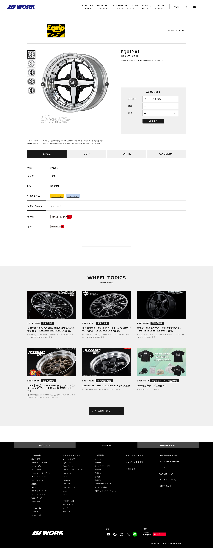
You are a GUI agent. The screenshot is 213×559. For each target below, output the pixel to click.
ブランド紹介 (37, 477)
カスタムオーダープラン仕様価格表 (145, 82)
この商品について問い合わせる (106, 251)
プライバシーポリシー (169, 490)
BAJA (65, 501)
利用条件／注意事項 (39, 473)
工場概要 (98, 480)
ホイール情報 (37, 480)
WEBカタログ (37, 508)
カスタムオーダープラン (41, 484)
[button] (43, 84)
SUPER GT (67, 484)
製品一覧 (37, 466)
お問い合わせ (165, 496)
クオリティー (68, 519)
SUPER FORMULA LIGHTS (73, 480)
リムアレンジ (57, 196)
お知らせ (35, 522)
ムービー (163, 478)
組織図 (97, 487)
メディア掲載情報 (135, 473)
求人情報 (132, 479)
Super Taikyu (68, 477)
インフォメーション (39, 501)
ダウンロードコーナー (169, 472)
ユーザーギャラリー (168, 466)
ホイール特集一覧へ (106, 421)
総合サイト (44, 456)
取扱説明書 (36, 512)
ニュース (37, 518)
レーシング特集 (69, 470)
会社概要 (98, 491)
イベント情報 (37, 526)
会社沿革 (98, 484)
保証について (37, 498)
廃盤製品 (35, 494)
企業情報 (100, 466)
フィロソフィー (100, 470)
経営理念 (98, 473)
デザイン (66, 522)
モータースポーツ (168, 456)
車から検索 (36, 470)
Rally (65, 487)
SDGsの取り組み (101, 498)
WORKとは (69, 511)
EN (178, 7)
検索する (153, 126)
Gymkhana (67, 473)
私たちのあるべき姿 (102, 477)
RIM (29, 186)
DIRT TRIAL (67, 494)
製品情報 (171, 30)
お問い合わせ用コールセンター (106, 501)
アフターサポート (38, 505)
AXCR (65, 505)
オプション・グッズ (39, 487)
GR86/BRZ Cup (69, 491)
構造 (29, 167)
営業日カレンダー (167, 484)
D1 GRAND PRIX (69, 498)
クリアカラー (73, 196)
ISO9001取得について (103, 494)
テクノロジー (68, 515)
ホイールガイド (37, 491)
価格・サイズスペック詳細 (142, 72)
